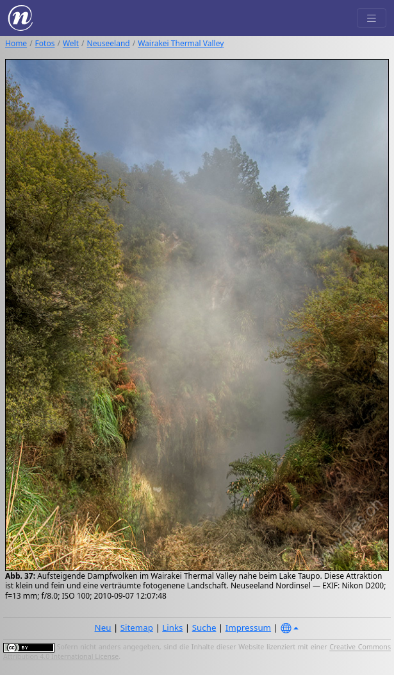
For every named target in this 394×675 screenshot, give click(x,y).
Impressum (248, 627)
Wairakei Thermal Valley (181, 43)
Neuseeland (108, 43)
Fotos (45, 43)
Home (16, 43)
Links (172, 627)
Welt (71, 43)
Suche (204, 627)
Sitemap (136, 627)
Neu (103, 627)
